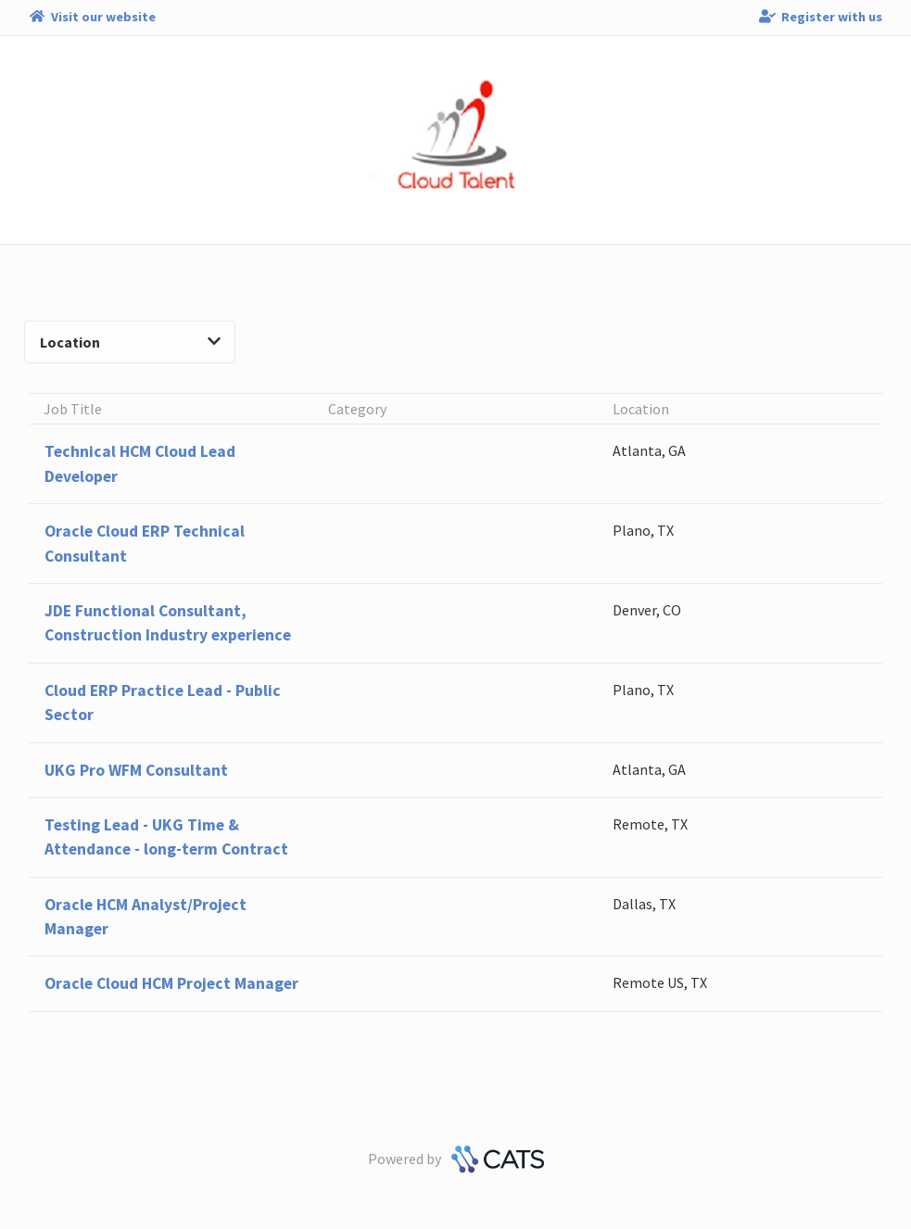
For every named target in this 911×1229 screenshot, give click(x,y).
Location (130, 342)
